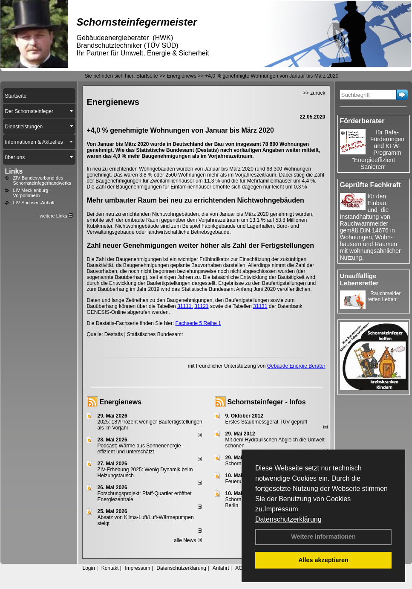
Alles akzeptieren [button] (323, 560)
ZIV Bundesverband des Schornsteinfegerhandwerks (42, 180)
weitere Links (56, 215)
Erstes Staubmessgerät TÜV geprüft (266, 422)
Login (89, 568)
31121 (201, 306)
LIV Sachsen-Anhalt (34, 202)
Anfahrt (221, 568)
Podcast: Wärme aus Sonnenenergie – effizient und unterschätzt (141, 449)
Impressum (281, 509)
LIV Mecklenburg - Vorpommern (32, 193)
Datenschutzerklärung (288, 519)
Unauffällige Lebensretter (359, 279)
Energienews (121, 402)
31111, (185, 306)
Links (14, 171)
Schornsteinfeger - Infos (267, 402)
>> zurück (314, 93)
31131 (260, 306)
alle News (188, 540)
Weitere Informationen (323, 536)
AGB (240, 568)
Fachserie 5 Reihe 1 (198, 323)
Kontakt (110, 568)
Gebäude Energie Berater (296, 366)
